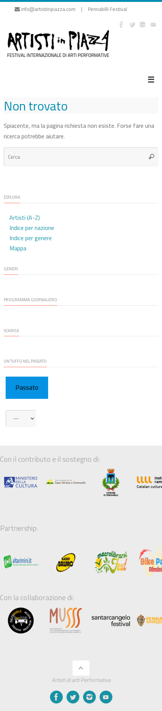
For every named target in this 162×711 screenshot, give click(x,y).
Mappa (17, 248)
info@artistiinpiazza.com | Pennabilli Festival (71, 9)
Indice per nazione (31, 227)
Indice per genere (30, 237)
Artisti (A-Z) (24, 217)
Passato (26, 387)
